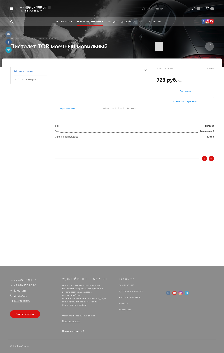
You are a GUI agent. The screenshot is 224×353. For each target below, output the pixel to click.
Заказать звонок (25, 314)
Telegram (20, 290)
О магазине (126, 285)
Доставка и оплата (131, 291)
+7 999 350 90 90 (25, 285)
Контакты (125, 309)
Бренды (123, 303)
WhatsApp (20, 295)
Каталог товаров (130, 297)
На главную (126, 279)
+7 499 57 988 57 (33, 7)
